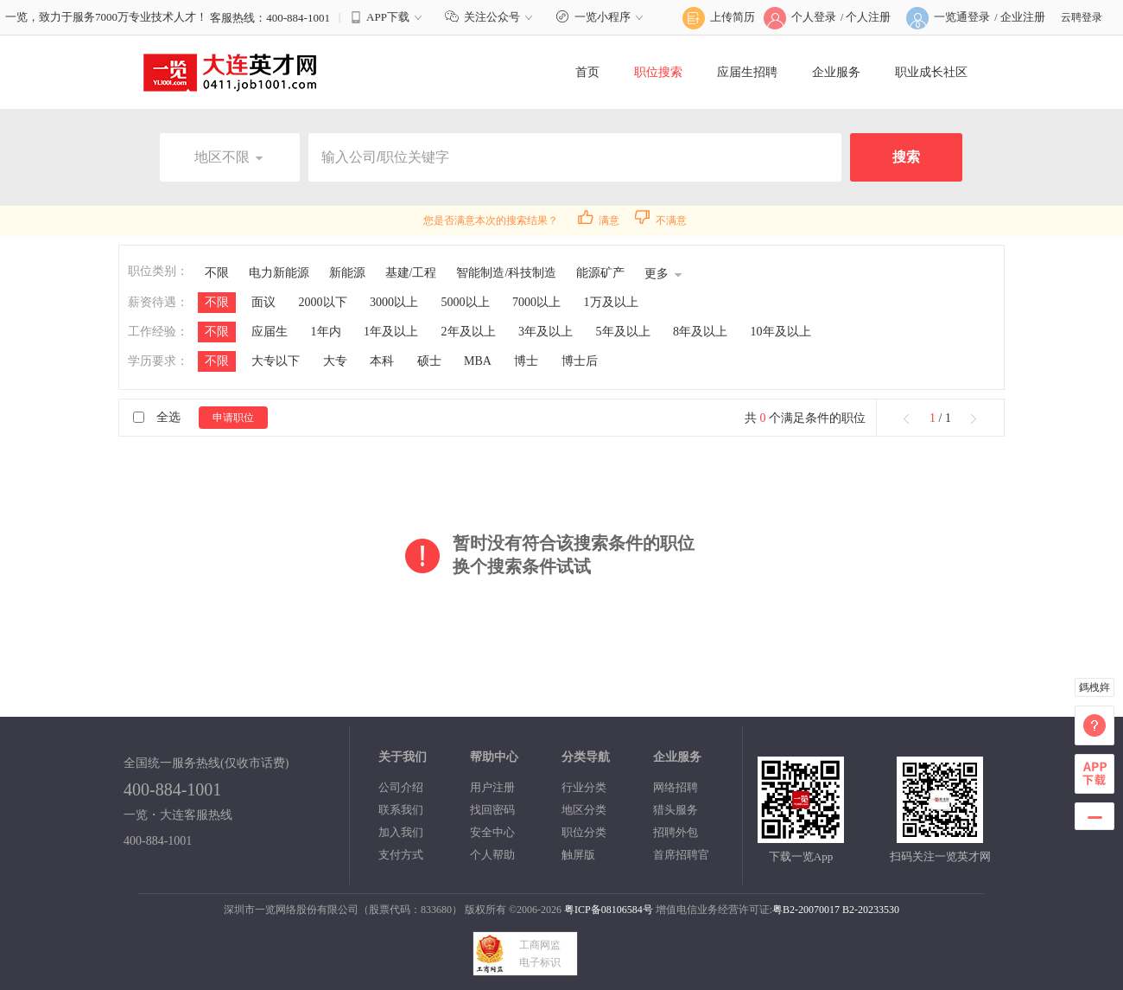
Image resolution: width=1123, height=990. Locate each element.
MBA (478, 360)
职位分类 (584, 832)
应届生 (269, 331)
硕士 (429, 360)
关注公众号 (491, 17)
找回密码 (492, 809)
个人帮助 (492, 854)
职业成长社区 (931, 72)
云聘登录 (1081, 17)
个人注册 (868, 16)
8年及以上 (700, 331)
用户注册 (492, 787)
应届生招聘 (747, 72)
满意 (598, 220)
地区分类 (584, 809)
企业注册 (1022, 16)
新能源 (347, 272)
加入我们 (400, 832)
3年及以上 (545, 331)
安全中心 (492, 832)
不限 (217, 272)
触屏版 (578, 854)
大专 (335, 360)
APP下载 (388, 17)
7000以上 (536, 302)
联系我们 (400, 809)
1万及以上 (611, 302)
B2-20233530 (870, 910)
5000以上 (465, 302)
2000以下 (323, 302)
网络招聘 (675, 787)
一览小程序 (601, 17)
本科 (382, 360)
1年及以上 (391, 331)
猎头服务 (675, 809)
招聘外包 (675, 832)
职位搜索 (658, 72)
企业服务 (836, 72)
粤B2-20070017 (806, 910)
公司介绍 (400, 787)
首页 (587, 72)
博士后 (580, 360)
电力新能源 (279, 272)
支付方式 (400, 854)
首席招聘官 (681, 854)
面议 (263, 302)
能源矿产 (600, 272)
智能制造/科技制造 (506, 272)
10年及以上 (781, 331)
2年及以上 (468, 331)
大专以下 (275, 360)
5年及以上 (623, 331)
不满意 (661, 220)
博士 (526, 360)
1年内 (326, 331)
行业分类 (584, 787)
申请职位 (233, 418)
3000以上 (394, 302)
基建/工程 (411, 272)
